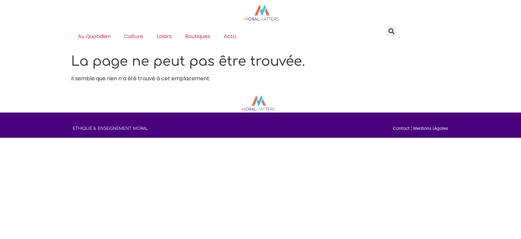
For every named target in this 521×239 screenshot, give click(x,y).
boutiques (197, 36)
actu (230, 36)
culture (133, 36)
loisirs (164, 36)
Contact (401, 128)
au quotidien (94, 36)
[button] (391, 31)
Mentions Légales (430, 128)
